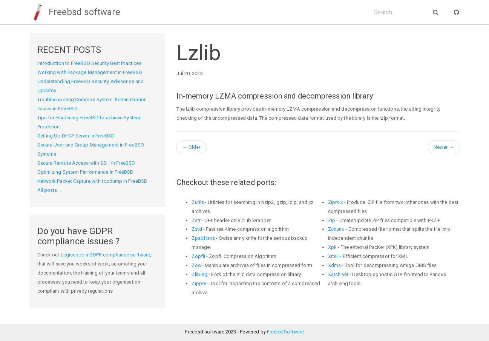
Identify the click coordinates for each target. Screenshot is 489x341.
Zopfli (198, 256)
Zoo (196, 265)
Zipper (199, 283)
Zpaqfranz (203, 238)
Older (191, 147)
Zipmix (335, 202)
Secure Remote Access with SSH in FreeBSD (86, 163)
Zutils (198, 202)
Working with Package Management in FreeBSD (89, 72)
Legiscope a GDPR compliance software (105, 255)
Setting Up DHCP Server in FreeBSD (76, 136)
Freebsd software (75, 12)
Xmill (333, 256)
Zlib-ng (199, 274)
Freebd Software (285, 332)
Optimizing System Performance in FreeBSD (85, 172)
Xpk (332, 247)
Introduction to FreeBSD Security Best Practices (89, 63)
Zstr (196, 220)
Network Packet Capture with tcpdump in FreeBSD (92, 181)
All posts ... (49, 190)
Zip (331, 220)
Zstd (197, 229)
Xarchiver (338, 274)
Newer (444, 147)
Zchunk (336, 229)
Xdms (334, 265)
